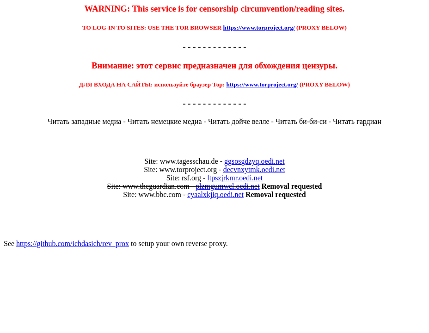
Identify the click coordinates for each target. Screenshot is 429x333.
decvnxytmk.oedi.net (254, 169)
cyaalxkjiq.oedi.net (215, 194)
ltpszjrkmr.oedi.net (235, 178)
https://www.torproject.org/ (259, 27)
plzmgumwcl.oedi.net (228, 186)
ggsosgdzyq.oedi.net (254, 161)
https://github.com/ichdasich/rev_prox (72, 243)
